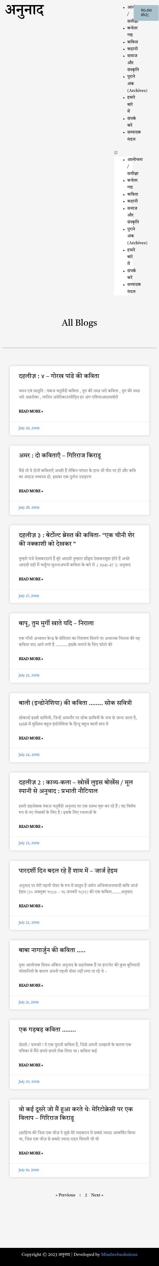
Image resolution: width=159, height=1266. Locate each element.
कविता (132, 42)
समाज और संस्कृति (133, 63)
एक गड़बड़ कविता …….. (47, 1030)
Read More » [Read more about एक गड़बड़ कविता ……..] (31, 1065)
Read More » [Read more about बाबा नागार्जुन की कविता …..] (31, 986)
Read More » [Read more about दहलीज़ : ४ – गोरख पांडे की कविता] (31, 411)
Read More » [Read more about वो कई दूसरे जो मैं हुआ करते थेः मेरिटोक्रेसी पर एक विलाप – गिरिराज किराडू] (31, 1153)
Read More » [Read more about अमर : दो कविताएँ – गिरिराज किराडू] (31, 491)
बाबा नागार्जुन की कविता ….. (52, 950)
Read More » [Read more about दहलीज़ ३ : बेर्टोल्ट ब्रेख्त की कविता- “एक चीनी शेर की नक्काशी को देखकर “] (31, 579)
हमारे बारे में (131, 104)
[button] (123, 153)
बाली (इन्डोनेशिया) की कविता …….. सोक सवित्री (75, 703)
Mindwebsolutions (119, 1255)
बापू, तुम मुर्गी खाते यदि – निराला (56, 624)
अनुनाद (24, 12)
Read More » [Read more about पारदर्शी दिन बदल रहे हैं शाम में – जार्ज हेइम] (31, 906)
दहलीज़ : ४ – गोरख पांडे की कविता (59, 376)
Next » (97, 1195)
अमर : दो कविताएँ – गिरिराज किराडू (60, 456)
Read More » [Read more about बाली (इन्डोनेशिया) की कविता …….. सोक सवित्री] (31, 738)
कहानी (132, 49)
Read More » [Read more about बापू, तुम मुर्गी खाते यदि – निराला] (31, 659)
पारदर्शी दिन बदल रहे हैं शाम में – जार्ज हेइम (68, 871)
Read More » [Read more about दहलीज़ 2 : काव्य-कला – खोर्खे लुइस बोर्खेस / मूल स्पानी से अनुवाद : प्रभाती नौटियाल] (31, 827)
